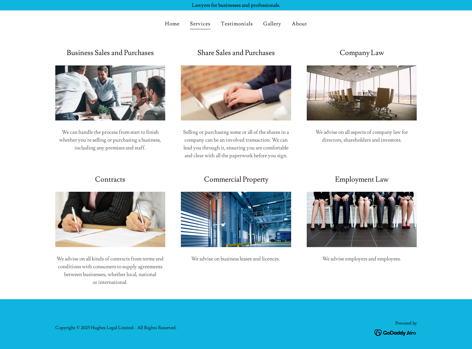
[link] (395, 331)
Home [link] (172, 24)
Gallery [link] (272, 24)
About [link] (299, 24)
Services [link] (200, 24)
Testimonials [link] (237, 24)
